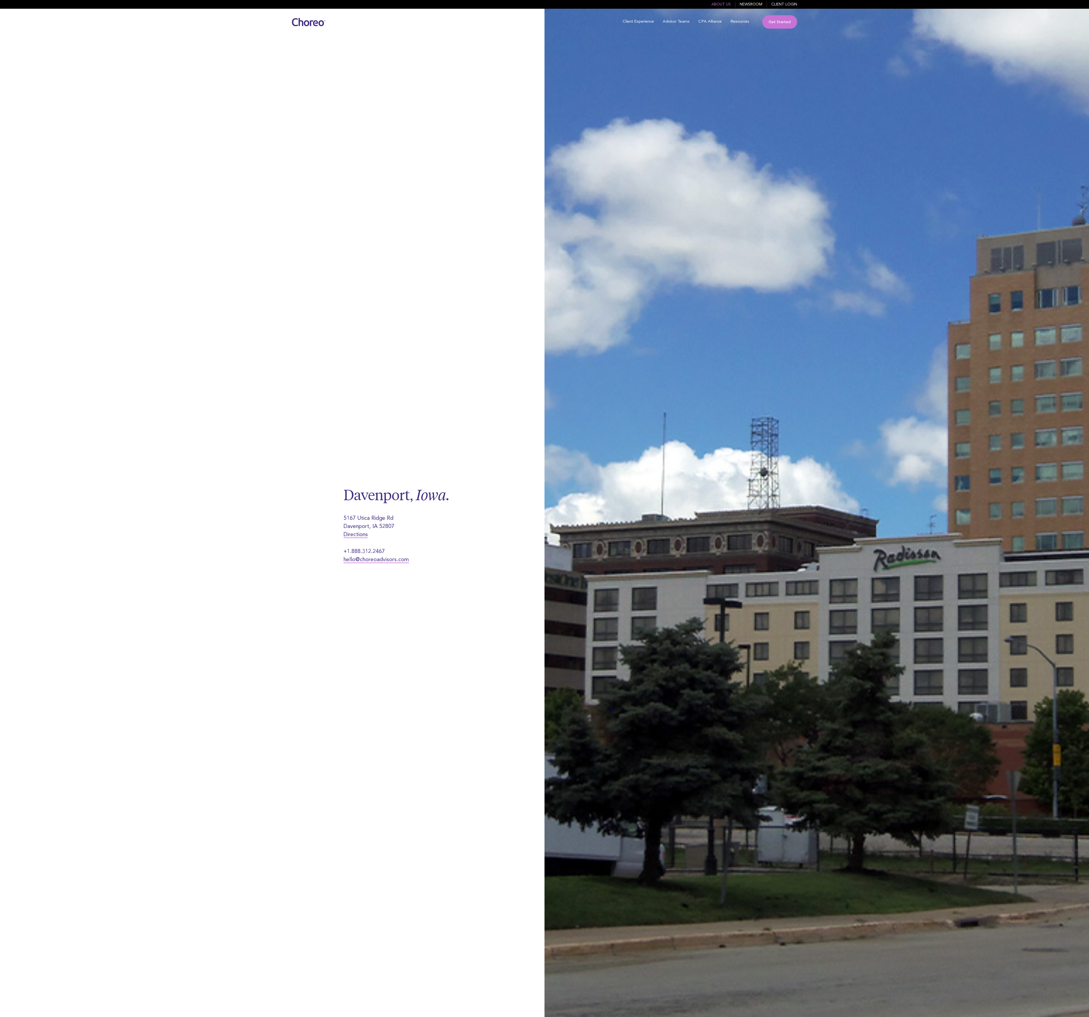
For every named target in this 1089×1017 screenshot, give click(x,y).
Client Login (784, 4)
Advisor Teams (676, 22)
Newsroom (751, 4)
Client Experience (638, 22)
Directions (356, 535)
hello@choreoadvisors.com (376, 560)
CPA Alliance (710, 22)
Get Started (780, 22)
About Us (721, 4)
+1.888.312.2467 (364, 551)
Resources (739, 22)
